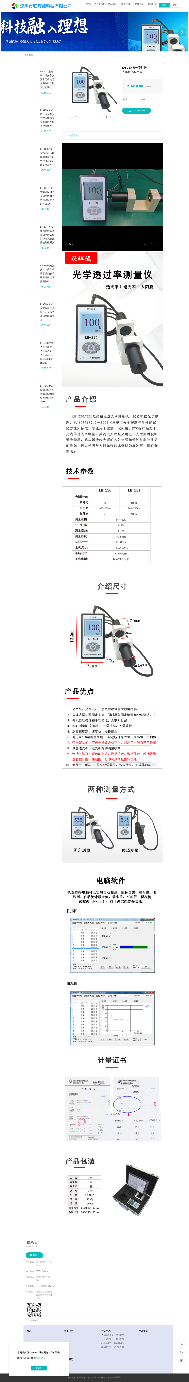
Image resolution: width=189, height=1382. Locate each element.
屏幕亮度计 (106, 1343)
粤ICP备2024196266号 (96, 1378)
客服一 (34, 1255)
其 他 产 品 (119, 1347)
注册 (164, 5)
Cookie (40, 1357)
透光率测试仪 (107, 1335)
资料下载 (139, 4)
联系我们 (152, 4)
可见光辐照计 (107, 1339)
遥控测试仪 (106, 1347)
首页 (88, 4)
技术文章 (125, 4)
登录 (175, 5)
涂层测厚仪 (119, 1343)
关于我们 (99, 4)
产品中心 (112, 4)
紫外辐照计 (121, 1335)
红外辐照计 (121, 1339)
